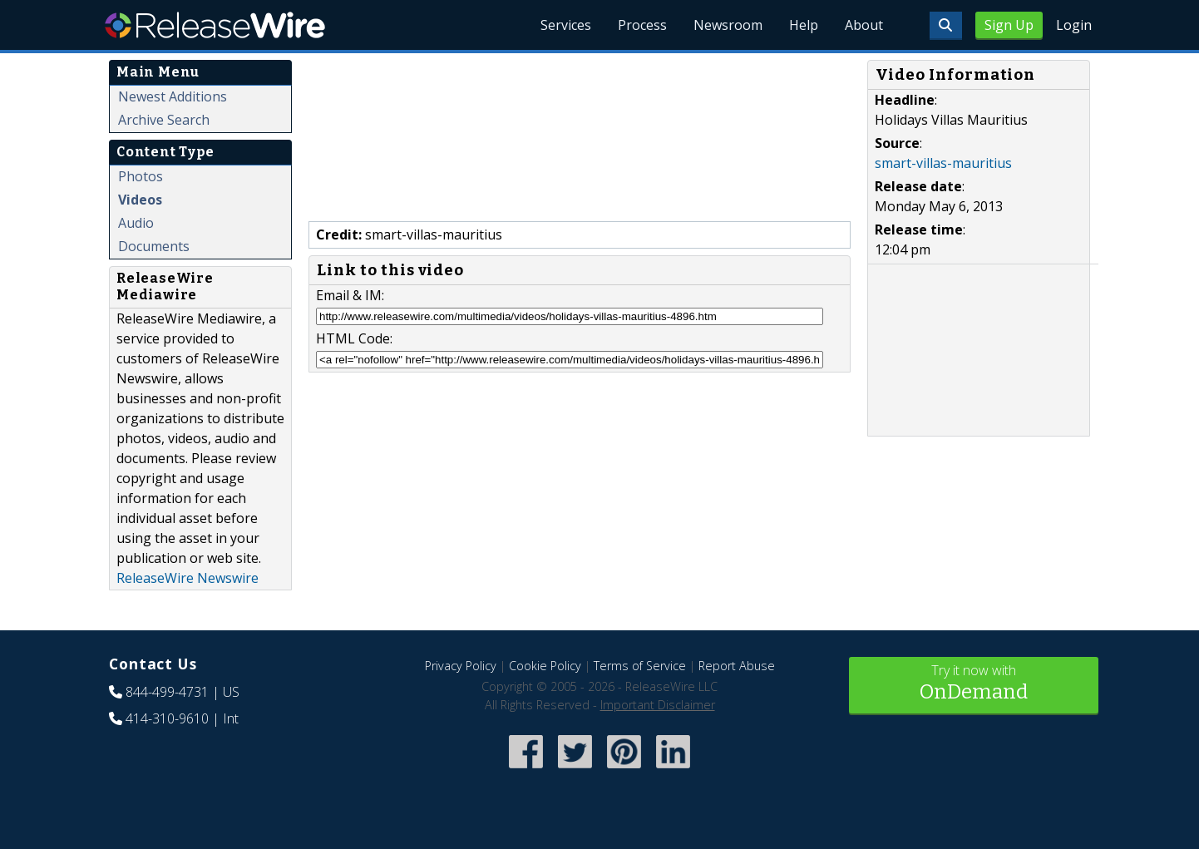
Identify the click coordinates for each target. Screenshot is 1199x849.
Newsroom (727, 25)
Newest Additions (172, 96)
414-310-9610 (167, 718)
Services (565, 25)
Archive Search (164, 120)
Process (642, 25)
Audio (136, 223)
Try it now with (973, 684)
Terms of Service (640, 666)
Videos (140, 199)
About (864, 25)
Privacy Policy (460, 666)
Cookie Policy (545, 666)
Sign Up (1009, 25)
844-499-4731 (167, 692)
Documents (154, 246)
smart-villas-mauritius (943, 163)
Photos (140, 176)
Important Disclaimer (657, 705)
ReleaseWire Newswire (187, 578)
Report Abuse (736, 666)
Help (803, 25)
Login (1074, 25)
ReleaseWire (215, 25)
